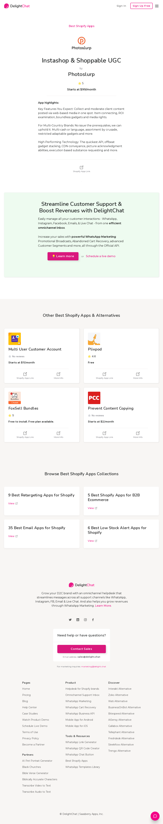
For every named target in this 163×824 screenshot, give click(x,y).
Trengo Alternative (119, 750)
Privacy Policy (30, 738)
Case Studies (30, 713)
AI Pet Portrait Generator (37, 760)
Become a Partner (33, 744)
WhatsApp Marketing (78, 701)
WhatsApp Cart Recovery (80, 707)
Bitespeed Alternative (121, 713)
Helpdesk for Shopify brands (82, 688)
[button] (157, 6)
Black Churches (31, 767)
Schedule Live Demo (35, 726)
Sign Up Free (141, 5)
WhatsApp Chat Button (79, 754)
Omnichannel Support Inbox (82, 695)
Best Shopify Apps (81, 26)
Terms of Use (30, 732)
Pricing (26, 695)
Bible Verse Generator (35, 773)
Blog (25, 701)
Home (26, 688)
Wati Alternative (118, 701)
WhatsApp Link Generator (81, 742)
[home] (17, 5)
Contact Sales (81, 649)
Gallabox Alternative (120, 726)
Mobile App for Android (79, 719)
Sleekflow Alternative (121, 744)
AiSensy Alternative (120, 719)
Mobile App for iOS (76, 726)
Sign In (121, 5)
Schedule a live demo (100, 256)
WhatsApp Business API (80, 713)
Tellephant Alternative (121, 732)
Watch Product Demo (35, 719)
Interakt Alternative (120, 688)
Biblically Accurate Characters (39, 779)
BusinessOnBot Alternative (124, 707)
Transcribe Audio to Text (36, 791)
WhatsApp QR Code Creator (82, 748)
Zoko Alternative (118, 695)
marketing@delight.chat (93, 666)
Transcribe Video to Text (36, 785)
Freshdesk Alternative (121, 738)
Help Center (29, 707)
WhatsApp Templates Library (82, 767)
